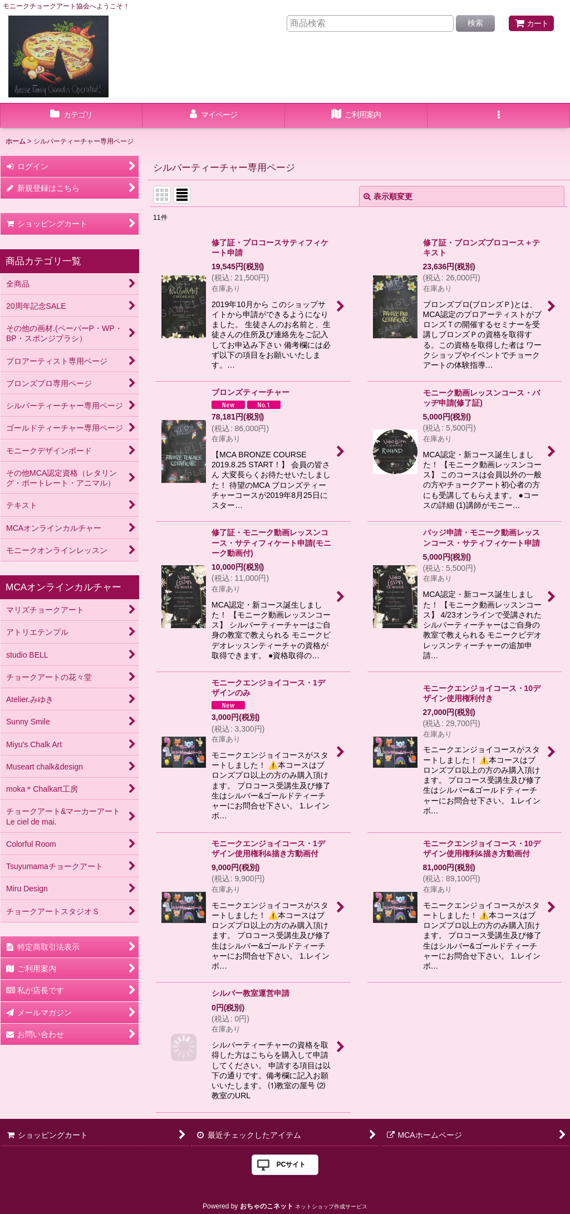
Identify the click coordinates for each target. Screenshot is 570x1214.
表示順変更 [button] (387, 196)
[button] (499, 115)
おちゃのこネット (266, 1206)
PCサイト (291, 1164)
